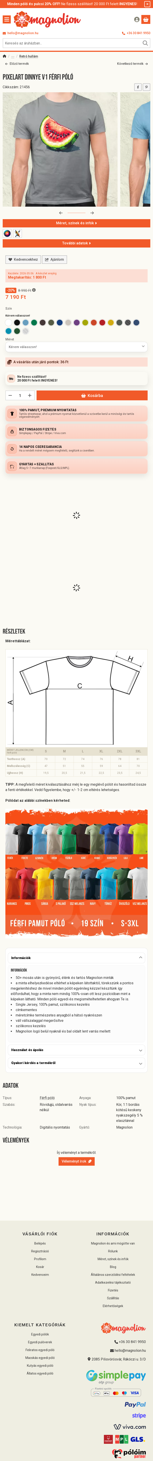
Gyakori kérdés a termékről (33, 1063)
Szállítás (113, 1298)
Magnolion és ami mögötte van (113, 1243)
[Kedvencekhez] (23, 259)
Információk (21, 958)
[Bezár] (147, 4)
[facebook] (138, 87)
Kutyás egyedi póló (40, 1365)
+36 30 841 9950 (138, 33)
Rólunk (113, 1251)
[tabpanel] (76, 1003)
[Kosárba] (146, 1453)
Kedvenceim (40, 1274)
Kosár (40, 1267)
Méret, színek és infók (113, 1259)
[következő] (92, 213)
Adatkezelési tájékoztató (113, 1282)
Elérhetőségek (113, 1306)
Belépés (40, 1243)
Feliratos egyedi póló (40, 1350)
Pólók (12, 57)
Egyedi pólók (40, 1334)
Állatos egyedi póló (40, 1373)
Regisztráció (40, 1251)
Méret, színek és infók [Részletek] (76, 223)
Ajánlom (54, 259)
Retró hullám (28, 56)
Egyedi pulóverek (40, 1342)
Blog (113, 1267)
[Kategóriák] (7, 19)
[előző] (61, 213)
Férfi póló (47, 1098)
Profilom (40, 1259)
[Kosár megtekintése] (145, 19)
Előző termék (17, 63)
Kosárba (92, 395)
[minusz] (10, 395)
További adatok (76, 243)
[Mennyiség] (20, 395)
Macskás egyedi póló (40, 1358)
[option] (8, 323)
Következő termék (132, 63)
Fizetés (113, 1290)
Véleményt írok (77, 1161)
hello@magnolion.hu (22, 33)
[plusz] (30, 395)
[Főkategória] (4, 57)
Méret (9, 339)
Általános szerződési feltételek (113, 1274)
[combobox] (76, 43)
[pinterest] (146, 87)
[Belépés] (136, 19)
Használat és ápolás (27, 1050)
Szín (8, 309)
